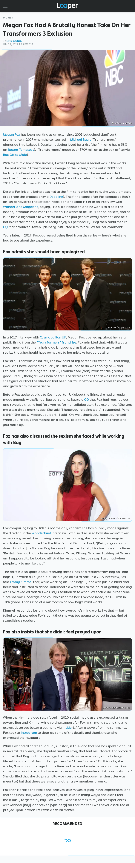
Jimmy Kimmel (21, 582)
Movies (8, 17)
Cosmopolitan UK (53, 337)
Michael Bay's (80, 139)
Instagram (29, 732)
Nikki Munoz (15, 41)
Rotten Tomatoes (21, 149)
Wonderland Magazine (20, 207)
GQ (5, 227)
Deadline (56, 196)
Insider (67, 727)
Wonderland (41, 533)
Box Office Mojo (15, 154)
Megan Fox (11, 134)
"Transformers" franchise (56, 342)
